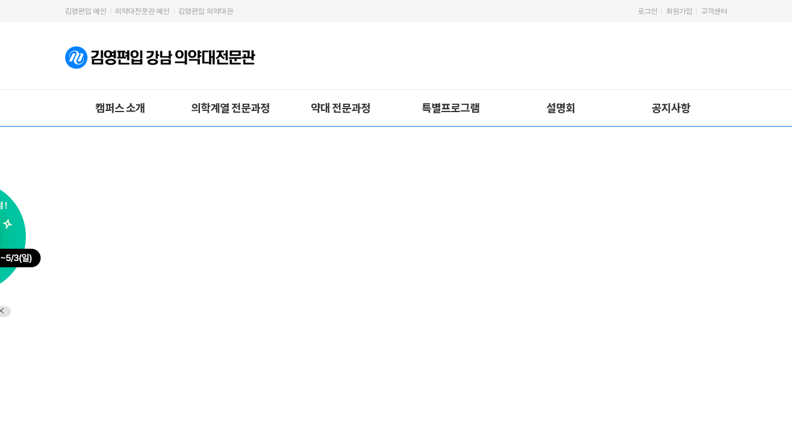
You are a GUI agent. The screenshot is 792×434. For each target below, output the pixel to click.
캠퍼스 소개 (120, 107)
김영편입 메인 (86, 10)
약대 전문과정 (340, 107)
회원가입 (679, 10)
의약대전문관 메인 (142, 10)
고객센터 (714, 10)
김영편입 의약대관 (205, 10)
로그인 (647, 10)
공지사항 (671, 107)
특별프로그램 (450, 107)
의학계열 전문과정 (230, 107)
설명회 (560, 107)
